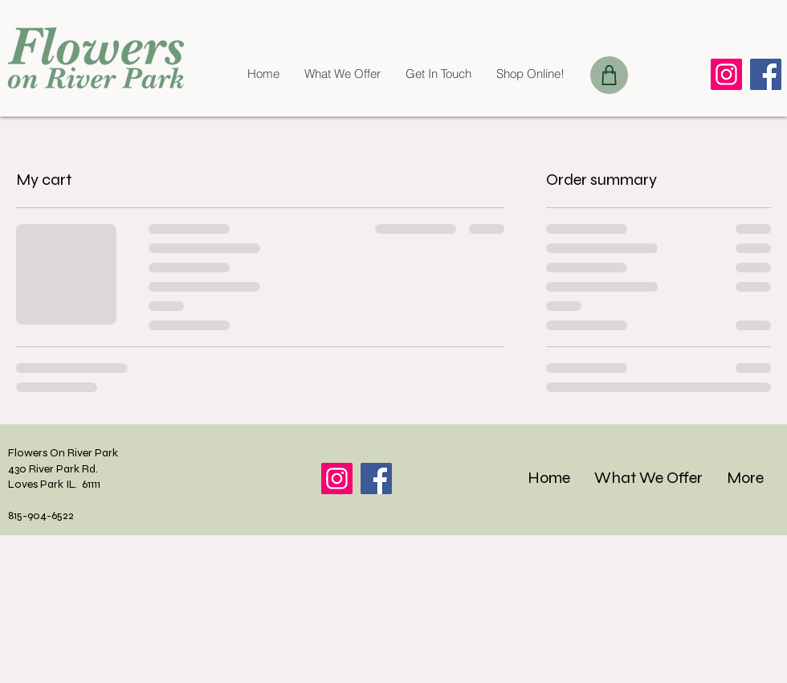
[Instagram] (726, 74)
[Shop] (609, 75)
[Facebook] (765, 74)
